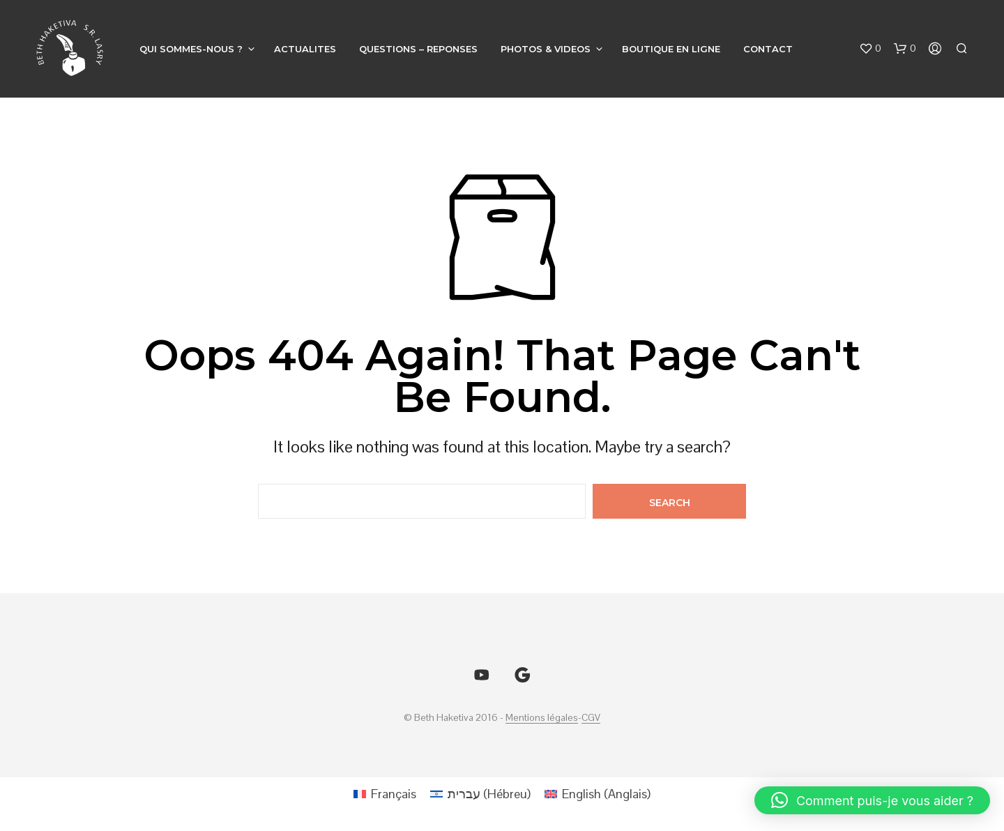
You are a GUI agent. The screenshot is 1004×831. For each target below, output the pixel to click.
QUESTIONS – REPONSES (418, 48)
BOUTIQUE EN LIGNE (671, 48)
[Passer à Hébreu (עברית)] (480, 794)
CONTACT (768, 48)
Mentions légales (541, 718)
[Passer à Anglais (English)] (597, 794)
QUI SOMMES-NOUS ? (191, 48)
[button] (870, 49)
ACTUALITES (305, 48)
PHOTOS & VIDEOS (546, 48)
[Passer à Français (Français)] (385, 794)
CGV (590, 718)
